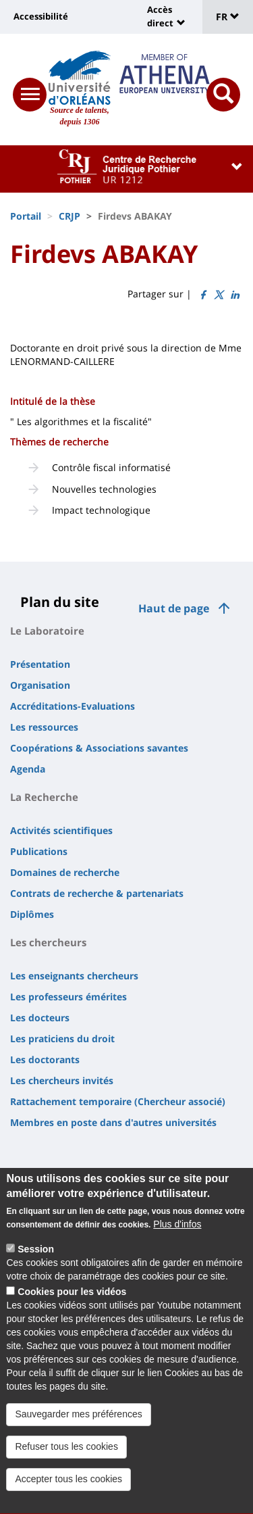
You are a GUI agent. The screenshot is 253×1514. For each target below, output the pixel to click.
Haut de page (173, 608)
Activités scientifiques (61, 830)
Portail (25, 216)
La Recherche (44, 797)
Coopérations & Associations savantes (99, 747)
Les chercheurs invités (61, 1080)
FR (228, 16)
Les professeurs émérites (68, 996)
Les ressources (44, 727)
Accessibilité (40, 16)
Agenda (27, 768)
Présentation (40, 664)
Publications (38, 851)
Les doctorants (45, 1059)
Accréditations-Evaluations (72, 706)
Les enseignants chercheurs (74, 975)
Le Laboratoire (47, 630)
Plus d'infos (177, 1235)
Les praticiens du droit (62, 1038)
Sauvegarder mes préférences (78, 1425)
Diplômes (32, 914)
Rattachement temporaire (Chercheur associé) (117, 1101)
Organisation (40, 685)
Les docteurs (39, 1017)
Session (36, 1260)
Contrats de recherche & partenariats (97, 893)
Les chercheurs (48, 942)
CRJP (69, 216)
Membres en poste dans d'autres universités (113, 1122)
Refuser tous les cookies (66, 1457)
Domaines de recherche (64, 872)
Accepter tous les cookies (68, 1490)
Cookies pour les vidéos (72, 1303)
